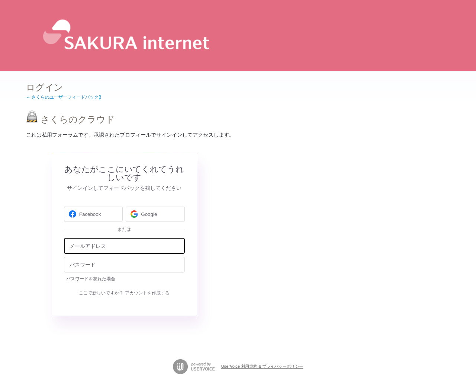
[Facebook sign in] (93, 214)
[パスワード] (124, 265)
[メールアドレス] (124, 246)
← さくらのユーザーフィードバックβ (63, 97)
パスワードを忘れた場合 (90, 278)
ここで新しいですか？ (124, 293)
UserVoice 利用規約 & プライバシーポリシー (262, 366)
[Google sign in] (155, 214)
